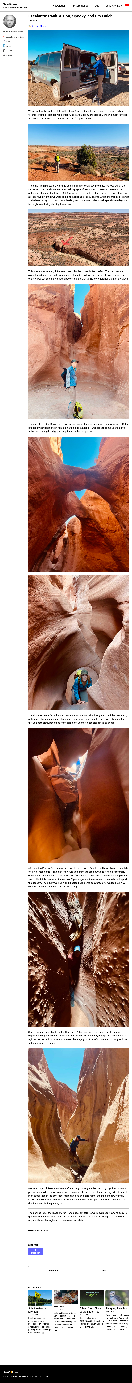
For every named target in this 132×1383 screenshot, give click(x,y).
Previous (54, 1285)
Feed (15, 1372)
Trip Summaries (79, 5)
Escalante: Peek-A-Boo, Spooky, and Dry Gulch (70, 16)
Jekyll (31, 1376)
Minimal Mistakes (43, 1376)
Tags (96, 5)
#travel (43, 26)
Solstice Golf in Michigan (37, 1325)
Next (104, 1285)
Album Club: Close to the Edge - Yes (90, 1325)
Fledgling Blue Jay (116, 1323)
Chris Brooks (16, 6)
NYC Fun (59, 1321)
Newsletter (58, 5)
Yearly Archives (112, 5)
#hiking (35, 26)
